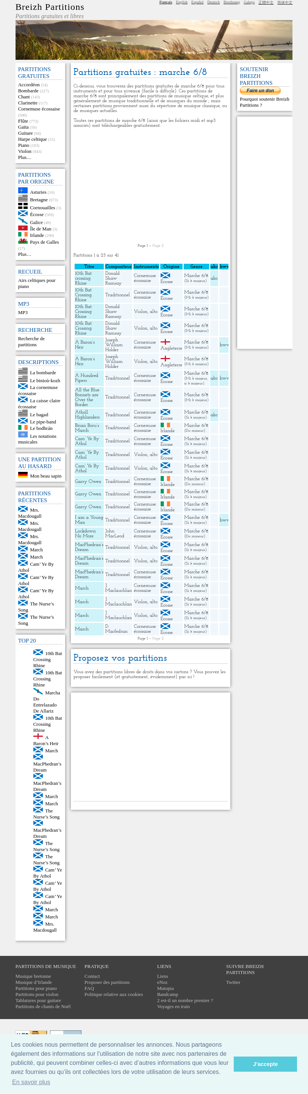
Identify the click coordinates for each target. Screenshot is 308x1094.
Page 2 (158, 246)
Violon (24, 151)
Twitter (233, 982)
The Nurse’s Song (46, 814)
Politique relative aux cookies (113, 994)
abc (214, 278)
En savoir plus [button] (31, 1082)
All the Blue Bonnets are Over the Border (87, 397)
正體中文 (266, 2)
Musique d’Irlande (34, 982)
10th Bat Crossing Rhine (47, 659)
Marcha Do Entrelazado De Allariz (46, 702)
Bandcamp (167, 994)
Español (197, 2)
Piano (24, 145)
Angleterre (172, 348)
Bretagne (39, 199)
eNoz (162, 982)
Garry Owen (88, 481)
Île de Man (40, 229)
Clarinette (28, 103)
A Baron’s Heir (46, 740)
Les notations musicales (37, 439)
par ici (185, 676)
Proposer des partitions (107, 982)
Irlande (37, 235)
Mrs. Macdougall (30, 513)
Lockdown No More (85, 533)
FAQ (89, 988)
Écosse (37, 214)
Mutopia (165, 988)
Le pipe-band (43, 422)
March (36, 549)
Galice (36, 222)
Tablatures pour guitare (38, 1000)
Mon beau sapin (45, 476)
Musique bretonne (33, 976)
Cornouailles (42, 207)
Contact (92, 976)
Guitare (25, 133)
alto (154, 311)
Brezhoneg (232, 2)
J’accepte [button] (265, 1064)
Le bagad (39, 414)
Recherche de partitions (31, 341)
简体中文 (284, 2)
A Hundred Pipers (86, 378)
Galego (249, 2)
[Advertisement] (150, 186)
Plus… (24, 157)
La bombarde (43, 372)
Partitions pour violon (37, 994)
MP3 (23, 312)
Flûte (23, 121)
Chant (24, 97)
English (182, 2)
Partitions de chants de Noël (43, 1006)
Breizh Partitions (50, 7)
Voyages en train (173, 1006)
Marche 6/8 (196, 275)
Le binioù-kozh (45, 380)
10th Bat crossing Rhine (83, 278)
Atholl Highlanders (87, 415)
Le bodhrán (41, 428)
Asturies (38, 192)
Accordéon (29, 84)
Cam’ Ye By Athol (47, 873)
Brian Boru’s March (87, 428)
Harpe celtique (32, 139)
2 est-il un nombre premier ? (185, 1000)
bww (225, 344)
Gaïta (23, 127)
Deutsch (213, 2)
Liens (162, 976)
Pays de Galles (44, 242)
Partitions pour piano (36, 988)
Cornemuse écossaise (39, 109)
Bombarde (28, 90)
